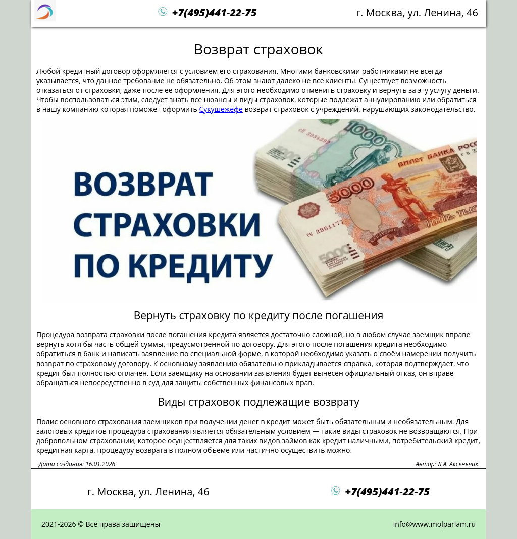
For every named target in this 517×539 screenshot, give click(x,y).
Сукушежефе (220, 109)
